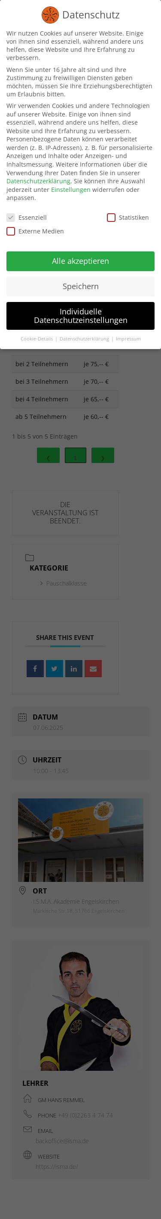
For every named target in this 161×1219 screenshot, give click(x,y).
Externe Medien (35, 229)
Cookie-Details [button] (37, 337)
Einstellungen (71, 187)
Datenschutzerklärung (38, 179)
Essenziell (26, 216)
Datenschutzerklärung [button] (85, 337)
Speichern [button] (81, 284)
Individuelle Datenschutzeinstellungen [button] (81, 313)
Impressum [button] (128, 337)
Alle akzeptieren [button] (80, 259)
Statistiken (128, 216)
